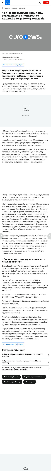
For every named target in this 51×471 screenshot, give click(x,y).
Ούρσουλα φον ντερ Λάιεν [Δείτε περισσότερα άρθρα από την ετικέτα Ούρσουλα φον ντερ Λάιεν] (33, 377)
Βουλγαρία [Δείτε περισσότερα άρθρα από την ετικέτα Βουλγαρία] (29, 382)
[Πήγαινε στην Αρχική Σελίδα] (7, 2)
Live (46, 2)
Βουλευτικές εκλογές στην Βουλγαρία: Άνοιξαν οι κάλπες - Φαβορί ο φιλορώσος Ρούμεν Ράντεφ (22, 368)
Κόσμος (14, 8)
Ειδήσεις (7, 8)
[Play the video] (25, 37)
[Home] (2, 8)
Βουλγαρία (22, 8)
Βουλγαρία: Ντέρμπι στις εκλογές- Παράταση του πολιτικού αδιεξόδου (22, 355)
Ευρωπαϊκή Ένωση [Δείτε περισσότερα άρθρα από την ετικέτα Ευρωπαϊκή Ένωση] (11, 377)
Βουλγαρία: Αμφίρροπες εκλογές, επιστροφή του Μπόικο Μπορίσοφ (21, 362)
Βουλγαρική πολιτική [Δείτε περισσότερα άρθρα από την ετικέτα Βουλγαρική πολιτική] (12, 382)
